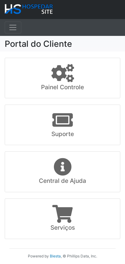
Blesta (55, 256)
